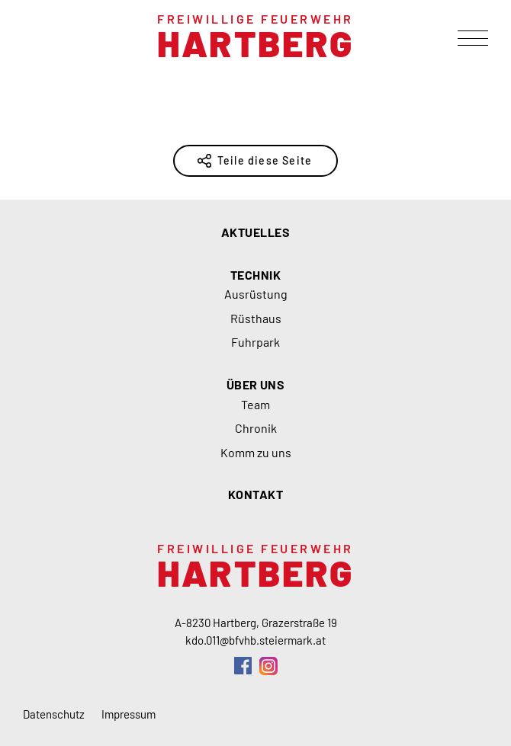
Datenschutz (54, 714)
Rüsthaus (255, 318)
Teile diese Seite (264, 160)
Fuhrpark (255, 342)
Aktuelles (255, 232)
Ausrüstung (256, 294)
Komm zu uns (255, 452)
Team (255, 404)
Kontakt (255, 494)
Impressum (128, 714)
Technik (255, 274)
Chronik (256, 428)
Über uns (256, 384)
